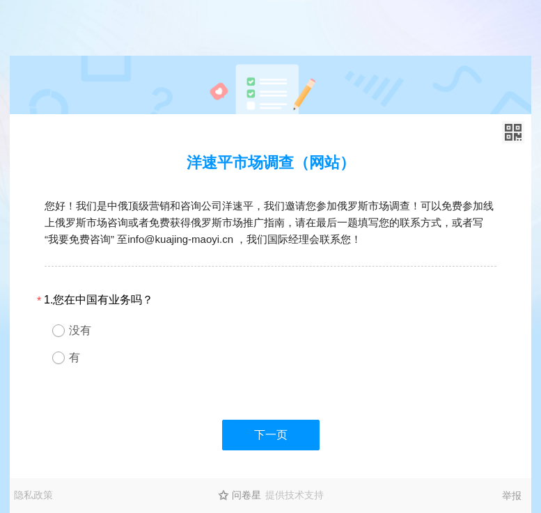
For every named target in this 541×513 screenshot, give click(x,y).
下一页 (271, 435)
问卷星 (246, 494)
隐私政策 (33, 494)
